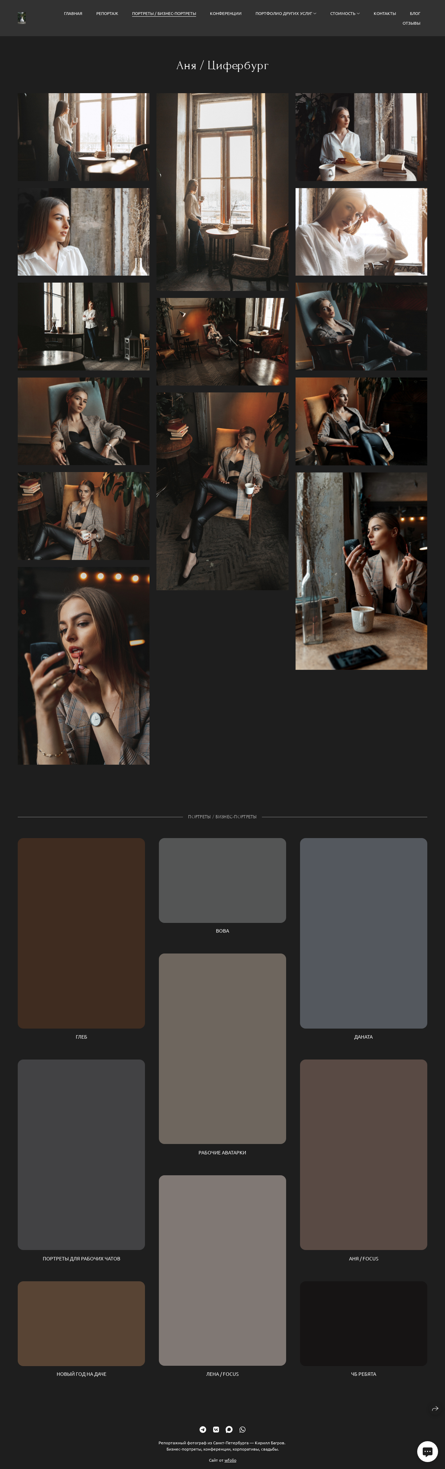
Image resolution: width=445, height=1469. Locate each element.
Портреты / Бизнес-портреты (164, 13)
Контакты (385, 13)
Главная (73, 13)
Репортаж (107, 13)
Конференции (226, 13)
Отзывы (411, 23)
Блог (415, 13)
